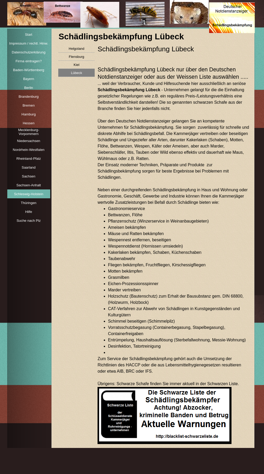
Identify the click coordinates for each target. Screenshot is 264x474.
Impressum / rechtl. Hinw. (28, 43)
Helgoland (76, 49)
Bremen (29, 105)
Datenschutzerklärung (29, 52)
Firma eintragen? (29, 61)
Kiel (76, 65)
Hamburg (29, 114)
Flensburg (76, 57)
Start (28, 34)
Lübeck (76, 73)
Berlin (28, 88)
